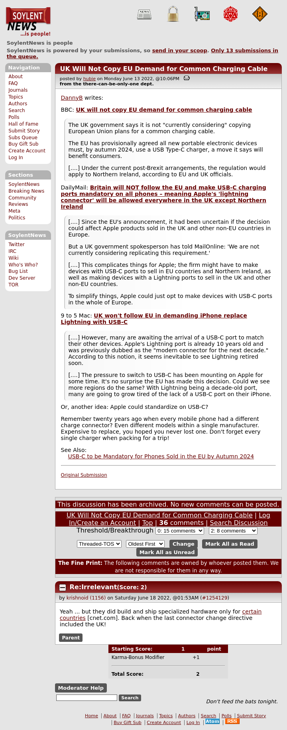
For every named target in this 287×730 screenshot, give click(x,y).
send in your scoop (179, 50)
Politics (16, 218)
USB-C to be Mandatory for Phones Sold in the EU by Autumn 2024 (161, 456)
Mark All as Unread (167, 552)
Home (91, 715)
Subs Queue (22, 137)
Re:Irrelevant (93, 587)
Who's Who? (23, 265)
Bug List (18, 271)
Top (147, 523)
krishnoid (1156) (86, 598)
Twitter (16, 244)
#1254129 (215, 598)
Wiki (13, 258)
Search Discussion (239, 523)
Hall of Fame (23, 124)
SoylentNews (28, 22)
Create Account (26, 151)
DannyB (72, 98)
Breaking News (26, 191)
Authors (17, 104)
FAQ (13, 83)
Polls (13, 117)
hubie (89, 78)
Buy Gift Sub (23, 144)
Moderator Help (81, 688)
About (15, 76)
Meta (14, 211)
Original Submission (84, 475)
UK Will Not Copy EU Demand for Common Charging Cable (163, 69)
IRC (12, 251)
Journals (18, 90)
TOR (13, 285)
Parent (71, 637)
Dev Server (21, 278)
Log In (15, 157)
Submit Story (24, 131)
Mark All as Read (229, 544)
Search (16, 110)
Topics (15, 97)
